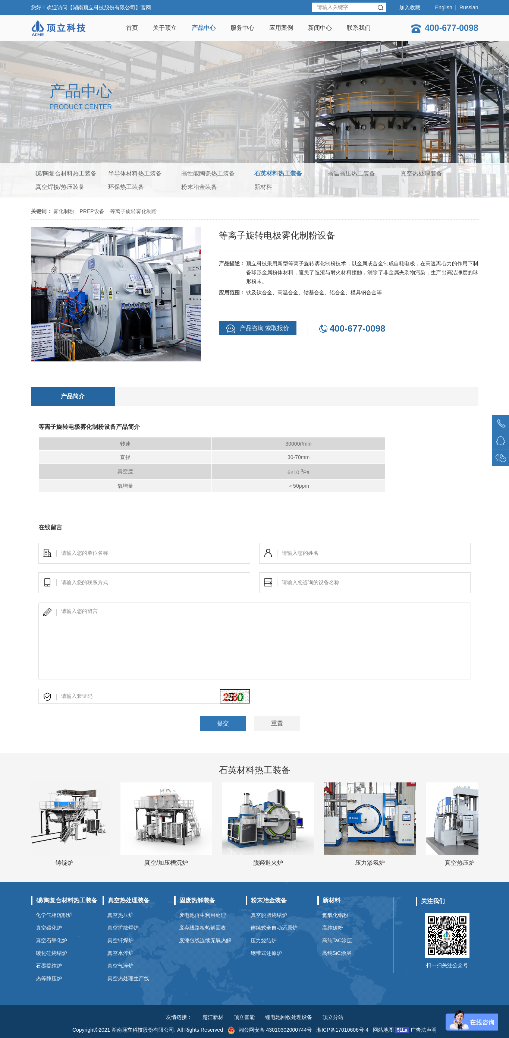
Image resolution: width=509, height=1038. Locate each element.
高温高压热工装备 (351, 173)
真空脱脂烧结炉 (269, 915)
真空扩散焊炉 (123, 928)
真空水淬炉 (120, 953)
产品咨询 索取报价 (257, 329)
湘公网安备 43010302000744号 (269, 1030)
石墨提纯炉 (49, 966)
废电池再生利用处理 (202, 915)
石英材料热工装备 (278, 173)
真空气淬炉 (120, 966)
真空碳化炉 (49, 928)
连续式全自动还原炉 (274, 928)
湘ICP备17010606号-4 (342, 1030)
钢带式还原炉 (266, 953)
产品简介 (73, 396)
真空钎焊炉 (120, 940)
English (443, 7)
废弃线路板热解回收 (202, 928)
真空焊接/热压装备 (60, 187)
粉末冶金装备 (199, 187)
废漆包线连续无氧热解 (205, 940)
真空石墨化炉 (51, 940)
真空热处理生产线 (128, 978)
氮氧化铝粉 (335, 915)
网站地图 (383, 1030)
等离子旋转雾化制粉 (133, 211)
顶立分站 (333, 1017)
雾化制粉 (63, 211)
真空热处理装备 (421, 173)
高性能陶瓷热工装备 (208, 173)
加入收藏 (409, 7)
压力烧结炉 (264, 940)
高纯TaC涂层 (337, 940)
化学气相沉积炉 (54, 915)
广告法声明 (424, 1030)
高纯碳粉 (332, 928)
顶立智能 (244, 1017)
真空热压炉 (120, 915)
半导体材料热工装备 (135, 173)
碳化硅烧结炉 (51, 953)
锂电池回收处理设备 (288, 1017)
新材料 (263, 187)
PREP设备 (92, 211)
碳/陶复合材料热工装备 (66, 173)
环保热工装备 (126, 187)
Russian (468, 7)
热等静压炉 (49, 978)
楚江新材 (212, 1017)
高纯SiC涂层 (337, 953)
